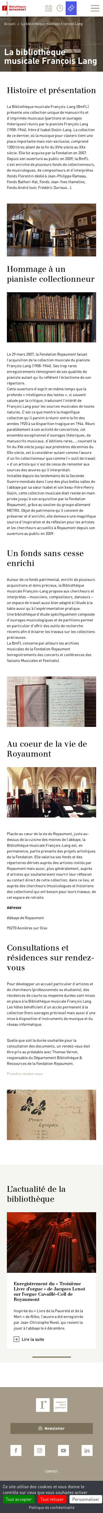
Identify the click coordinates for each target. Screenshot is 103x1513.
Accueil (9, 23)
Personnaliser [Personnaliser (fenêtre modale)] (85, 1499)
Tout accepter (19, 1499)
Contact (51, 1471)
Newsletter (51, 1428)
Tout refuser (52, 1499)
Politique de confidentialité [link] (51, 1507)
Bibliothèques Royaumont (15, 8)
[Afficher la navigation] (95, 8)
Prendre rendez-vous (25, 1073)
